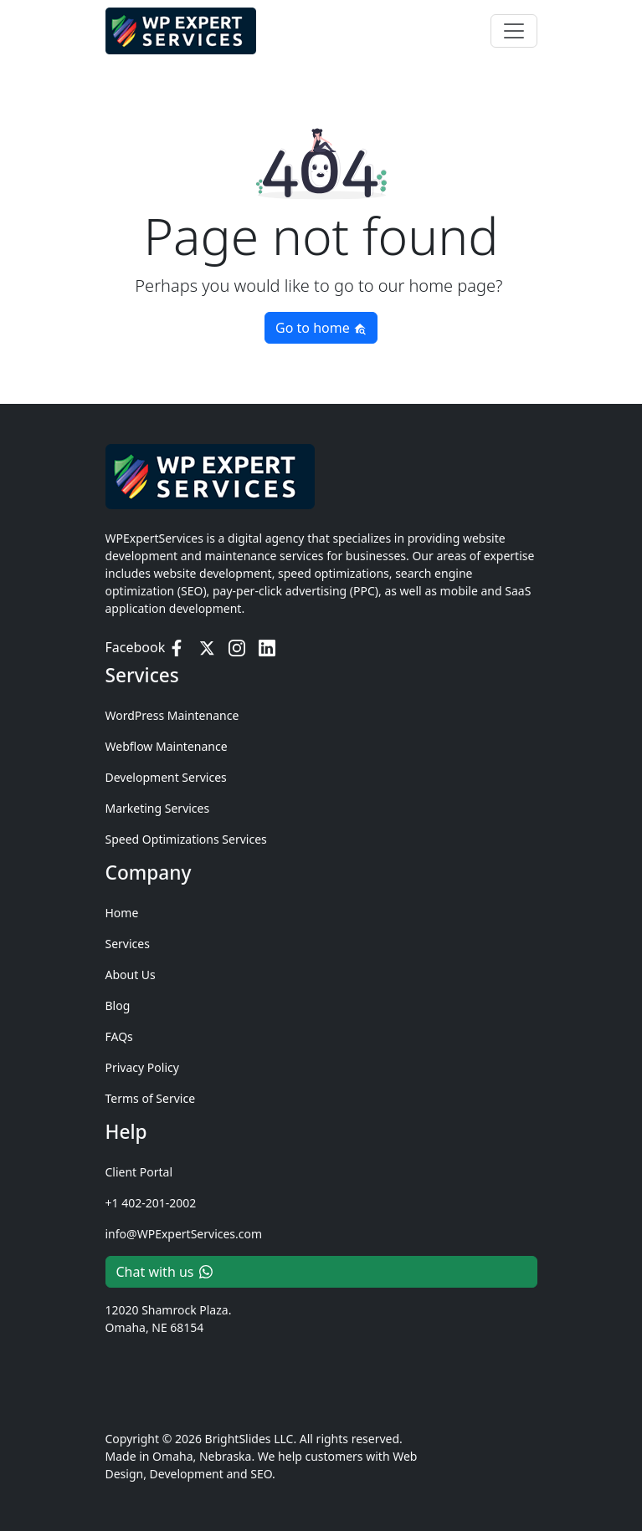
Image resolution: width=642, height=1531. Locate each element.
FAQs (119, 1036)
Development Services (166, 777)
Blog (118, 1005)
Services (127, 944)
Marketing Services (157, 808)
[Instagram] (237, 647)
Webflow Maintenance (166, 746)
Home (122, 913)
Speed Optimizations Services (186, 839)
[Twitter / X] (206, 647)
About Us (130, 974)
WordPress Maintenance (172, 715)
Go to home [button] (321, 328)
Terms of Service (150, 1098)
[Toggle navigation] (513, 27)
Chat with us (164, 1272)
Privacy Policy (142, 1067)
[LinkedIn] (267, 647)
